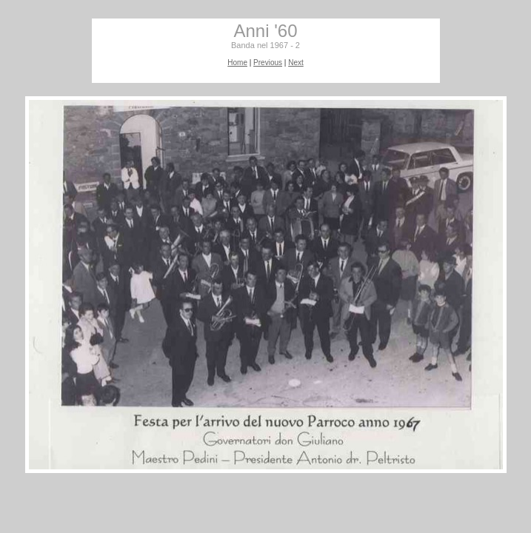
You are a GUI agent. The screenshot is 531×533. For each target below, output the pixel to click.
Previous (267, 62)
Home (237, 62)
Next (296, 62)
